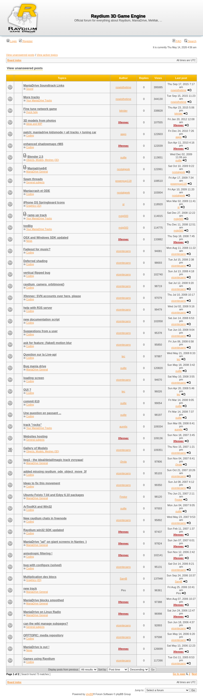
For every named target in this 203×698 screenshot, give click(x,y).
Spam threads (33, 179)
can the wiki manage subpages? (45, 623)
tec (123, 356)
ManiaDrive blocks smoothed (43, 600)
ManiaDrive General (37, 171)
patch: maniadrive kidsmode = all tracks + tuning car (59, 132)
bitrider (123, 110)
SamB (123, 578)
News (29, 241)
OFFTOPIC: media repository (43, 635)
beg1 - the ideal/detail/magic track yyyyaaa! (53, 460)
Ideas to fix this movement (41, 483)
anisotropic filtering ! (37, 553)
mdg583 (123, 215)
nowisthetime (123, 87)
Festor (123, 496)
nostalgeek (123, 169)
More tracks (31, 97)
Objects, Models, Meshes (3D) (42, 160)
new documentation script (41, 319)
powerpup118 (123, 180)
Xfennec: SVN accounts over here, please (52, 296)
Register (26, 41)
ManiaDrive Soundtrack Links (43, 85)
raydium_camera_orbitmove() (43, 284)
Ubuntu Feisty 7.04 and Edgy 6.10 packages (53, 495)
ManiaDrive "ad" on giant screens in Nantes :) (55, 541)
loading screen (33, 378)
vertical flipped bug (36, 272)
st (123, 204)
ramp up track (37, 215)
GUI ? (27, 389)
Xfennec (123, 122)
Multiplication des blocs (39, 577)
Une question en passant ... (42, 413)
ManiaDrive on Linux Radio (42, 612)
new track (30, 588)
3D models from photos (39, 120)
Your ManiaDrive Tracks (39, 100)
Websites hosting (35, 436)
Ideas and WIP (34, 124)
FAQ (176, 41)
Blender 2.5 (35, 156)
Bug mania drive (34, 366)
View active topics (47, 54)
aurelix (123, 426)
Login (12, 41)
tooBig (28, 226)
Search (190, 41)
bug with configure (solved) (42, 565)
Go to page (179, 674)
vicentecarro (123, 251)
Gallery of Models (35, 448)
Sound (29, 88)
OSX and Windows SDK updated (45, 237)
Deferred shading (35, 261)
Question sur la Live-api (39, 354)
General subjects (35, 182)
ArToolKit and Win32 (37, 506)
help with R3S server (37, 308)
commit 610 (31, 401)
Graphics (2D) (33, 205)
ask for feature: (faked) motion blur (47, 343)
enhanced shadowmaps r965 (43, 144)
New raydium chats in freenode (44, 518)
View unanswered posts (20, 54)
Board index (14, 60)
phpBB (89, 694)
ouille (123, 157)
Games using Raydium (39, 658)
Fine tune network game (40, 109)
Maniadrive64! (37, 168)
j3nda (123, 461)
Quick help (32, 112)
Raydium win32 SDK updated (43, 530)
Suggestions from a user (40, 331)
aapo (123, 134)
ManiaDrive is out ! (36, 647)
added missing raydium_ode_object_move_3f (54, 471)
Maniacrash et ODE (36, 191)
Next (194, 674)
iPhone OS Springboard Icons (44, 202)
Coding (30, 135)
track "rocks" (32, 425)
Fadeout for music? (36, 249)
